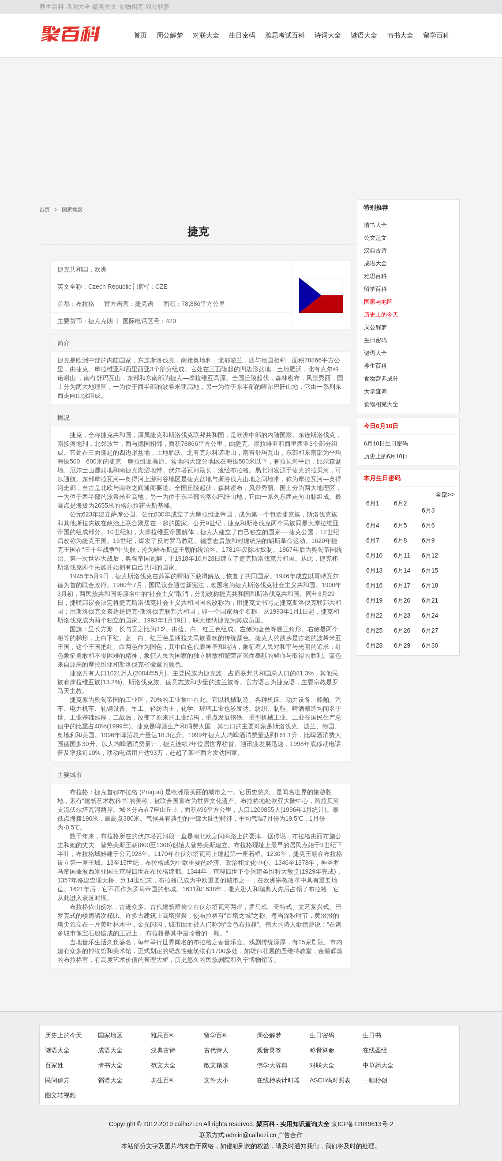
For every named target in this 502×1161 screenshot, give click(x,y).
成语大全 (375, 263)
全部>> (445, 494)
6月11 (402, 555)
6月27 (430, 630)
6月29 (402, 645)
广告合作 (290, 1134)
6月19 (374, 600)
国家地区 (72, 210)
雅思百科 (375, 276)
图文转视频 (60, 1095)
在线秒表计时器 (278, 1080)
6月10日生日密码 (386, 443)
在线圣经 (375, 1050)
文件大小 (216, 1080)
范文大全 (163, 1065)
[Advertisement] (251, 128)
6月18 (430, 585)
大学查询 (375, 391)
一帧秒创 (375, 1080)
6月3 (428, 510)
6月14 (402, 570)
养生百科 (51, 6)
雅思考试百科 (285, 35)
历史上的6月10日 (386, 456)
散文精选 (216, 1065)
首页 (140, 35)
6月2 (400, 503)
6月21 (430, 600)
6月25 (374, 630)
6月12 (430, 555)
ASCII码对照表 (330, 1080)
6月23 (402, 615)
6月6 (428, 525)
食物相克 (131, 6)
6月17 (402, 585)
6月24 (430, 615)
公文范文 (375, 237)
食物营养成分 (381, 378)
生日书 (372, 1035)
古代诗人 (216, 1050)
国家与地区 (378, 301)
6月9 (428, 540)
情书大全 (400, 35)
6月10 (374, 555)
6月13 (374, 570)
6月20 (402, 600)
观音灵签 (269, 1050)
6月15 (430, 570)
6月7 (372, 540)
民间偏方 (57, 1080)
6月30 (430, 645)
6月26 (402, 630)
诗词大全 (78, 6)
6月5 (400, 525)
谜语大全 (364, 35)
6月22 (374, 615)
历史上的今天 (381, 314)
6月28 (374, 645)
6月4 (372, 525)
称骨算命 (322, 1050)
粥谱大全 (110, 1080)
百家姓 (54, 1065)
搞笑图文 (104, 6)
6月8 (400, 540)
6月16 (374, 585)
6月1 (372, 503)
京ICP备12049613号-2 (362, 1123)
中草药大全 (378, 1065)
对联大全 (206, 35)
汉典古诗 (375, 250)
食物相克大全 (381, 404)
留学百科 (436, 35)
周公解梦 (157, 6)
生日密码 (242, 35)
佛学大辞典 (272, 1065)
